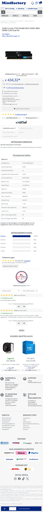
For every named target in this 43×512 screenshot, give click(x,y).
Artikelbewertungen (25, 128)
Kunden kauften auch (9, 136)
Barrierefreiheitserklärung (31, 424)
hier (18, 501)
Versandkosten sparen (10, 91)
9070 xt (26, 16)
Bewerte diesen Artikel (10, 266)
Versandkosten (19, 84)
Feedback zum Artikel (9, 93)
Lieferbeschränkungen (32, 84)
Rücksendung (6, 420)
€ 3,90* (15, 88)
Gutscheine (26, 427)
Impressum (26, 418)
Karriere (25, 429)
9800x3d (4, 16)
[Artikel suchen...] (21, 12)
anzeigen (27, 261)
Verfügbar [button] (11, 35)
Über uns (26, 426)
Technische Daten (8, 132)
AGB (24, 420)
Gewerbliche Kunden (8, 426)
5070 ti (15, 16)
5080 (35, 16)
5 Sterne (3, 236)
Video (20, 132)
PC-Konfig (9, 9)
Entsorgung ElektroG (8, 424)
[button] (3, 12)
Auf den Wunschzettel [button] (21, 109)
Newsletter (5, 429)
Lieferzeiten (5, 422)
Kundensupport (7, 427)
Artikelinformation (8, 128)
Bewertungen (20, 114)
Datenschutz (27, 422)
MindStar (20, 9)
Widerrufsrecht (6, 418)
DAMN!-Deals (32, 9)
